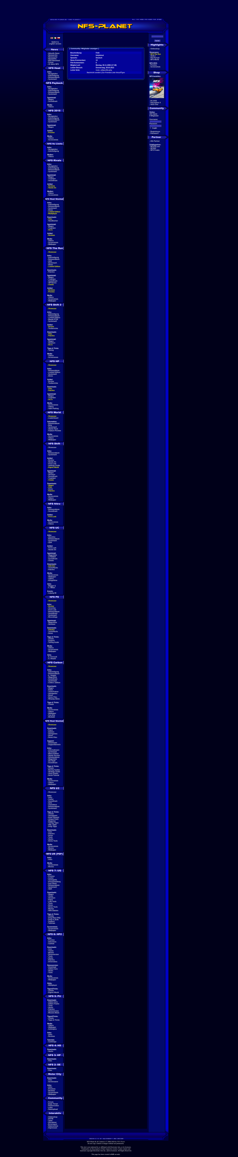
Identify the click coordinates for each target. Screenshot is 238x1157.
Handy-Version (54, 755)
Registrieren (155, 131)
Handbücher (53, 221)
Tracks (51, 951)
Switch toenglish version (55, 43)
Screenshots (53, 140)
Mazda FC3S (53, 319)
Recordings (52, 617)
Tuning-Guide (53, 642)
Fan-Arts (51, 715)
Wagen (51, 99)
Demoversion (53, 954)
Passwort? (154, 133)
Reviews (51, 186)
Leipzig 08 (52, 593)
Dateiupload (53, 1109)
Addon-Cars (53, 969)
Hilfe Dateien (53, 910)
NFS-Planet (121, 1142)
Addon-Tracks (53, 1004)
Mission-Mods (53, 1013)
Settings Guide (54, 465)
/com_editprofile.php (104, 70)
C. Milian (51, 588)
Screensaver (53, 1082)
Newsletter (52, 59)
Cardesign (52, 1042)
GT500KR (52, 557)
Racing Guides (54, 770)
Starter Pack (53, 429)
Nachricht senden (94, 72)
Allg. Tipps (52, 825)
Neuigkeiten (53, 74)
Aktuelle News (54, 53)
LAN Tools (52, 901)
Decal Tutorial (53, 775)
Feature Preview (54, 431)
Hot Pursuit (154, 58)
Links (50, 1107)
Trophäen (52, 179)
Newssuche (52, 57)
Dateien (51, 732)
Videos (51, 107)
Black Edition (53, 754)
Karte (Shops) (53, 817)
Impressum (52, 1128)
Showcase (52, 447)
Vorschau (52, 608)
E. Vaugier (52, 675)
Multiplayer (52, 213)
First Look (52, 464)
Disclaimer (52, 1122)
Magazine (52, 821)
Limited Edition (54, 212)
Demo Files (52, 697)
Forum (50, 62)
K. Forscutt (52, 657)
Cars (50, 832)
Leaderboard (53, 418)
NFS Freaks (155, 150)
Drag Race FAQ (54, 918)
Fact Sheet (52, 883)
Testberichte (53, 328)
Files (50, 219)
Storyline (51, 537)
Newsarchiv (53, 55)
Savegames (52, 693)
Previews (51, 1089)
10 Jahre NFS (53, 64)
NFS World (154, 59)
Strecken (51, 343)
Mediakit (51, 717)
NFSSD (153, 148)
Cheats (51, 284)
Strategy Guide (54, 772)
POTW (50, 1119)
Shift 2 (153, 56)
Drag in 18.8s (53, 920)
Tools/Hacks (53, 568)
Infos (50, 797)
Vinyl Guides (53, 773)
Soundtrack (52, 101)
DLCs (50, 230)
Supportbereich (54, 744)
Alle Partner (155, 141)
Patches (51, 272)
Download (52, 967)
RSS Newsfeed (54, 60)
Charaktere (52, 805)
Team (50, 1121)
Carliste (51, 943)
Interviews (52, 942)
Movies (51, 848)
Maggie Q (52, 586)
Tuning (51, 350)
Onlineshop (52, 1117)
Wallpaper (52, 244)
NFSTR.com (155, 146)
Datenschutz (53, 1126)
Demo (50, 210)
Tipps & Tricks (54, 1020)
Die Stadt (51, 761)
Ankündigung (53, 75)
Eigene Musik (53, 467)
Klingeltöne (52, 580)
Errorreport (52, 1124)
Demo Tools (53, 841)
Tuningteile (52, 880)
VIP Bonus (52, 283)
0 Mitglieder (154, 116)
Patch (50, 690)
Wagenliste (52, 555)
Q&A (50, 261)
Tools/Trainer (53, 692)
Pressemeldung (54, 882)
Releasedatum (54, 77)
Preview (51, 132)
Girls (50, 803)
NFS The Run (155, 54)
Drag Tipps (52, 826)
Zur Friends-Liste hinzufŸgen (113, 72)
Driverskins (52, 962)
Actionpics (52, 1029)
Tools (50, 837)
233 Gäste (153, 114)
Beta (50, 425)
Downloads (52, 743)
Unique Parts (53, 819)
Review (51, 327)
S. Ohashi (52, 659)
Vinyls (50, 896)
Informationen (53, 750)
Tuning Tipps (53, 823)
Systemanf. (52, 79)
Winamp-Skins (54, 699)
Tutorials (51, 923)
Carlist (50, 799)
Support (51, 640)
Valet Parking (53, 408)
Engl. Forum (53, 1104)
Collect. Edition (54, 683)
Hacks (50, 839)
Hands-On (52, 188)
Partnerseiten (53, 1106)
